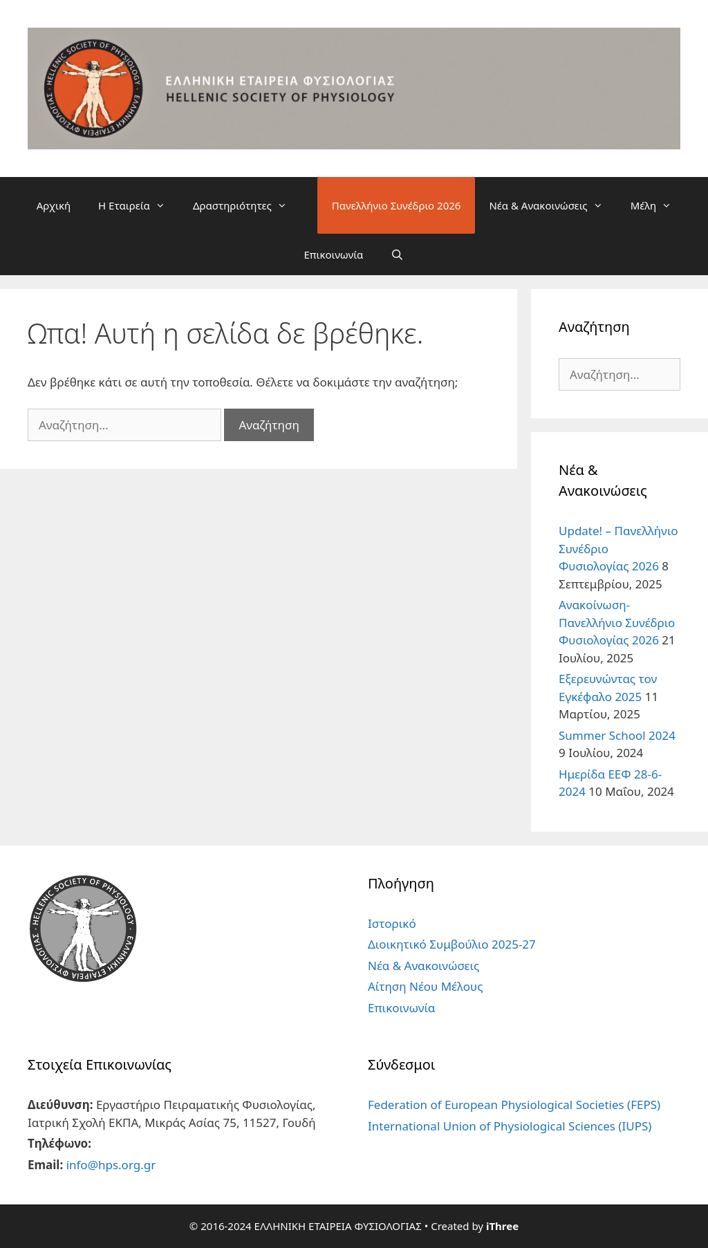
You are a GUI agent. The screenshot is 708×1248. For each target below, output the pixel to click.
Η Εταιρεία (138, 205)
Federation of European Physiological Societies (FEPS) (514, 1104)
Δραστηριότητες (247, 205)
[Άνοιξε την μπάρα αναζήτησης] (397, 254)
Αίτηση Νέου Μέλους (425, 986)
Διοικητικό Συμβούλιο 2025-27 (452, 944)
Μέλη (658, 205)
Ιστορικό (392, 923)
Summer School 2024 (617, 735)
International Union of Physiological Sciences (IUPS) (509, 1126)
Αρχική (54, 205)
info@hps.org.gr (111, 1165)
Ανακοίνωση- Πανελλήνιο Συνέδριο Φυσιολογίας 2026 (617, 622)
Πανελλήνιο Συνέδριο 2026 (396, 205)
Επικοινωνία (333, 254)
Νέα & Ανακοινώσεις (552, 205)
